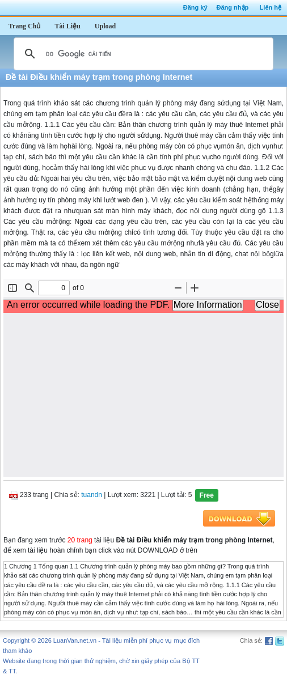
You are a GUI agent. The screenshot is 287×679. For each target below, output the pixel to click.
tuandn (91, 495)
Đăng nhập (233, 7)
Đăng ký (195, 7)
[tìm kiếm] (142, 54)
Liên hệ (270, 7)
